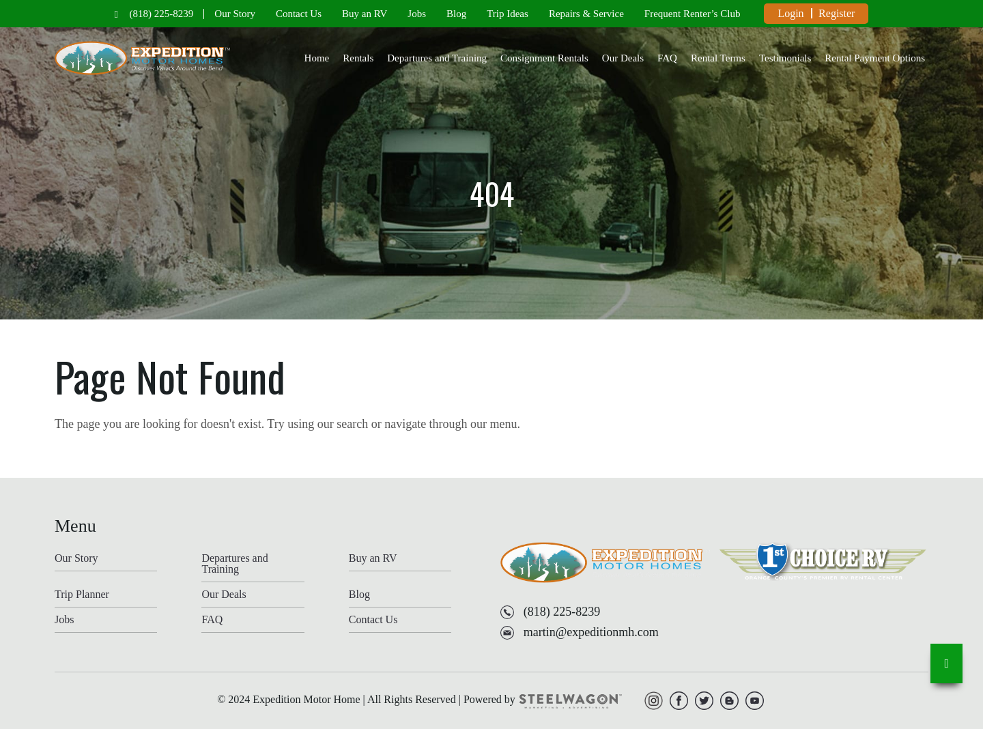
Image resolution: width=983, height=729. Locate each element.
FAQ (667, 58)
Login (790, 13)
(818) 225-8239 (162, 14)
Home (317, 58)
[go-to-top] (946, 663)
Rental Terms (718, 58)
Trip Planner (82, 594)
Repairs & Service (586, 13)
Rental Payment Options (875, 58)
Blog (456, 13)
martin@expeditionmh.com (591, 632)
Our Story (234, 13)
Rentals (358, 58)
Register (836, 13)
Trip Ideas (507, 13)
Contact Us (299, 13)
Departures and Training (437, 58)
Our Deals (623, 58)
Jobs (417, 13)
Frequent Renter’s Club (692, 13)
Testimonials (785, 58)
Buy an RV (364, 13)
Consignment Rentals (544, 58)
